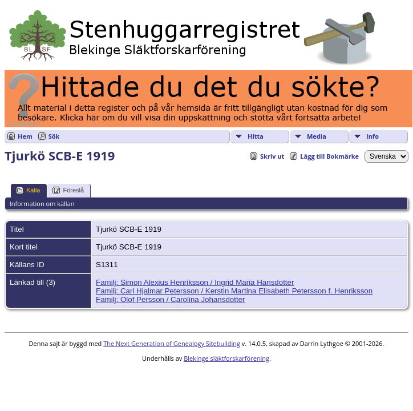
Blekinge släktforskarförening (226, 358)
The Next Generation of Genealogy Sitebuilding (171, 343)
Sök (54, 136)
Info (372, 136)
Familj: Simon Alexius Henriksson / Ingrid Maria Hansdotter (195, 282)
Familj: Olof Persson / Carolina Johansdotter (170, 299)
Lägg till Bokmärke (329, 156)
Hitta (256, 136)
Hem (25, 136)
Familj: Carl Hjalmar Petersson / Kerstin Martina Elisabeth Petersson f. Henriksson (234, 291)
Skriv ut (272, 156)
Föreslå (68, 190)
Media (316, 136)
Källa (28, 190)
